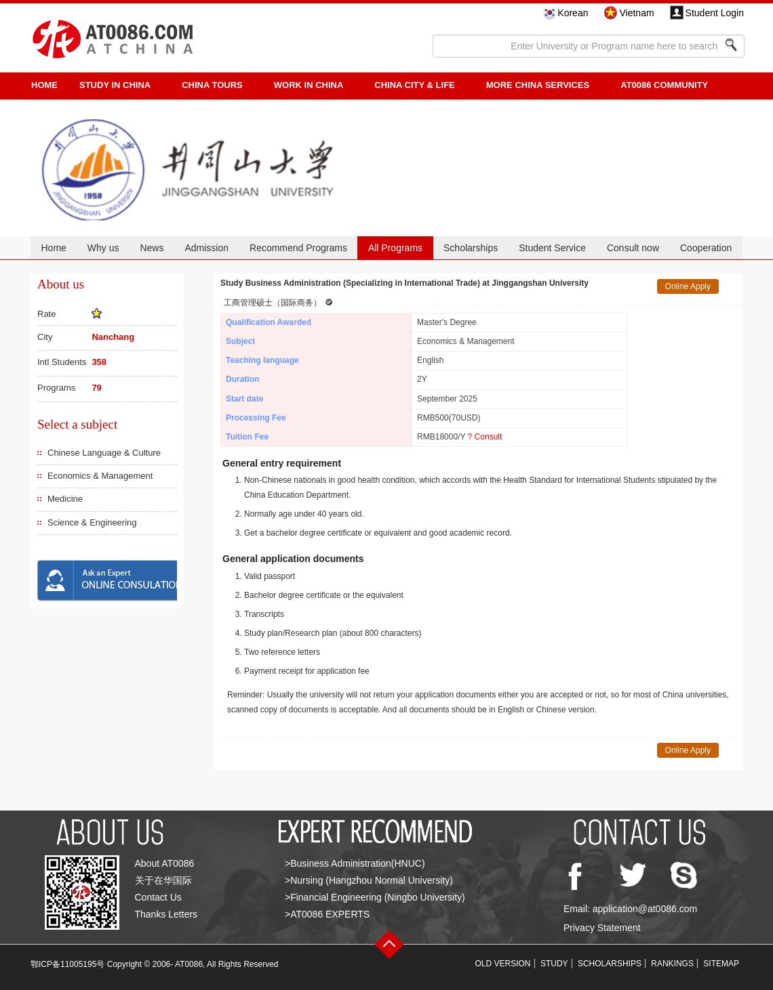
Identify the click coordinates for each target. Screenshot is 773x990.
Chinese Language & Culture (104, 453)
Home (53, 247)
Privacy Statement (602, 927)
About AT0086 (165, 863)
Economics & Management (100, 476)
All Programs (395, 247)
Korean (572, 12)
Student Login (715, 12)
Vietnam (636, 12)
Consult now (633, 247)
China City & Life (414, 85)
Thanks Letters (166, 914)
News (151, 247)
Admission (206, 247)
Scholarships (470, 247)
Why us (103, 247)
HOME (44, 85)
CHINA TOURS (212, 85)
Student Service (552, 247)
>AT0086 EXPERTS (327, 914)
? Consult (485, 437)
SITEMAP (721, 963)
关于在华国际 (163, 880)
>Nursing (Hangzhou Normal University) (369, 880)
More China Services (537, 85)
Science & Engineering (92, 522)
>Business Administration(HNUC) (355, 863)
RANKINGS (672, 963)
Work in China (309, 85)
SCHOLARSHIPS (609, 963)
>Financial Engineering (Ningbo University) (375, 897)
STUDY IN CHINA (115, 85)
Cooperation (706, 247)
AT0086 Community (664, 85)
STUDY (554, 963)
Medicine (65, 499)
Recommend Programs (298, 247)
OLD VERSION (503, 963)
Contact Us (158, 897)
